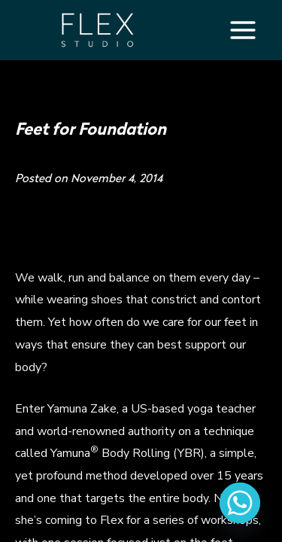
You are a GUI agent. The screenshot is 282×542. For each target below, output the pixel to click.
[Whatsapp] (240, 503)
